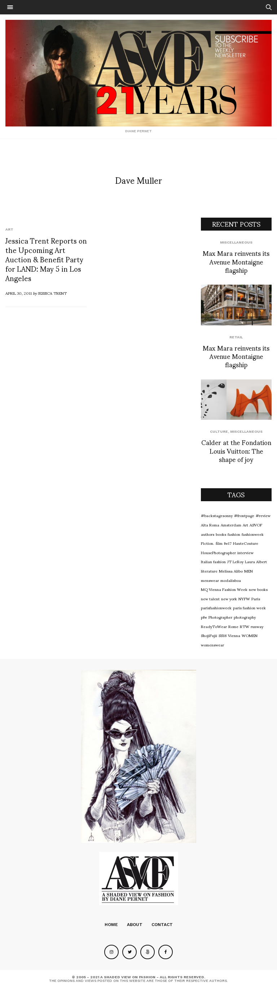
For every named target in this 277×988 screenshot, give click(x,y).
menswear (210, 580)
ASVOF (256, 524)
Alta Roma (210, 524)
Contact (162, 924)
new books (258, 589)
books (221, 534)
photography (245, 617)
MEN (248, 571)
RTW (244, 626)
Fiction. (207, 543)
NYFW (244, 598)
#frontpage (244, 515)
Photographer (220, 617)
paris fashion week (249, 607)
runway (257, 626)
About (134, 924)
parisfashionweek (216, 607)
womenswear (212, 644)
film (219, 543)
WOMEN (250, 635)
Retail (236, 337)
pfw (204, 617)
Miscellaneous (236, 242)
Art (9, 229)
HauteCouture (245, 543)
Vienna (234, 635)
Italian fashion (213, 561)
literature (209, 571)
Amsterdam (231, 524)
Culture (219, 431)
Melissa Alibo (231, 571)
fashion (234, 534)
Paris (255, 598)
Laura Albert (256, 561)
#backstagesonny (217, 515)
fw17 (228, 543)
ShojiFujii (209, 635)
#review (263, 515)
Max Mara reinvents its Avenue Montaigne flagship (236, 261)
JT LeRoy (235, 561)
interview (245, 552)
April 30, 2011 (18, 293)
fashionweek (253, 534)
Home (111, 924)
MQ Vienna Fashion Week (224, 589)
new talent (210, 598)
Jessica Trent (52, 293)
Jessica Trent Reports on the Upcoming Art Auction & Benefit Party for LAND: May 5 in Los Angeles (46, 259)
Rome (233, 626)
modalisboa (230, 580)
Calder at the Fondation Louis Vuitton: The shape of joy (236, 450)
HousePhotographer (218, 552)
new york (229, 598)
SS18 (223, 635)
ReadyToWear (214, 626)
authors (207, 534)
